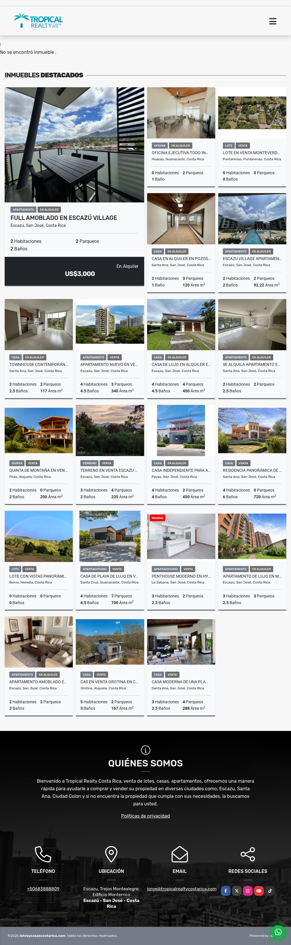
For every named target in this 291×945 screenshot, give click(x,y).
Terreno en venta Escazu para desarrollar (109, 470)
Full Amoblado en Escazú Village (63, 217)
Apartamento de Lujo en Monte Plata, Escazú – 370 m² (252, 576)
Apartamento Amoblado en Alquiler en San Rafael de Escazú (38, 681)
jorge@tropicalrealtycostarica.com (182, 888)
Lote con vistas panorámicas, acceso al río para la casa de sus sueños (38, 576)
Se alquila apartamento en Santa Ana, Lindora (252, 364)
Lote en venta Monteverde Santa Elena (252, 152)
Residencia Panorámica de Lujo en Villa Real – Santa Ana (252, 470)
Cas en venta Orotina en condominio (109, 681)
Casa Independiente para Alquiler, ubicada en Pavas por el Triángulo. (181, 470)
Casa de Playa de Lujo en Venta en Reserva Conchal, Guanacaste (109, 576)
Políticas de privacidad (145, 816)
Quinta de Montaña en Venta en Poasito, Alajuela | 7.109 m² (38, 470)
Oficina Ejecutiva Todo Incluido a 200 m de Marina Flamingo (181, 152)
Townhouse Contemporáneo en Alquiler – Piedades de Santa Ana (38, 364)
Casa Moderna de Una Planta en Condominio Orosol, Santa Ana (181, 681)
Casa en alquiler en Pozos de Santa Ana (181, 258)
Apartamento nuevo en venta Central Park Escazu (109, 364)
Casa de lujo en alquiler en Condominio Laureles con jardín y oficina (181, 364)
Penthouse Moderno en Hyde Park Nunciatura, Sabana (181, 576)
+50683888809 (43, 888)
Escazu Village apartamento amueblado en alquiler (252, 258)
